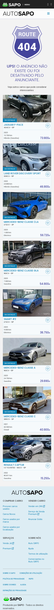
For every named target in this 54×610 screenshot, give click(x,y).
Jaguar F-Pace (24, 126)
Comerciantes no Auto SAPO (36, 560)
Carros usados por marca (11, 520)
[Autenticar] (47, 4)
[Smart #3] (27, 303)
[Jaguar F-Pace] (27, 108)
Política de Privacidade (14, 579)
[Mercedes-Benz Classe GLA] (27, 254)
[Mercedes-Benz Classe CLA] (27, 205)
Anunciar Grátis (35, 519)
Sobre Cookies (9, 585)
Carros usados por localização (11, 528)
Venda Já (8, 543)
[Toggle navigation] (48, 14)
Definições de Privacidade (15, 591)
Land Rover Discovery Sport (24, 174)
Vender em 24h (36, 506)
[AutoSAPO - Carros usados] (18, 13)
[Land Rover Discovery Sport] (27, 157)
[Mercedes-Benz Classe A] (27, 351)
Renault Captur (24, 466)
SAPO (13, 599)
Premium (8, 548)
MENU (27, 5)
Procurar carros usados (10, 507)
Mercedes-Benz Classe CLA (24, 223)
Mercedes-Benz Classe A (24, 369)
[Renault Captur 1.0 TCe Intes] (27, 448)
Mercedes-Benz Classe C (24, 417)
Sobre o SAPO (9, 573)
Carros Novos (9, 514)
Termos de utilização (38, 554)
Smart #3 (24, 320)
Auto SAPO (33, 543)
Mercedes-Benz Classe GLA (24, 272)
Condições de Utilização (31, 573)
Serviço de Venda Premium (36, 512)
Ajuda (31, 548)
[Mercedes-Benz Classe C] (27, 400)
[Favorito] (47, 125)
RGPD (31, 579)
